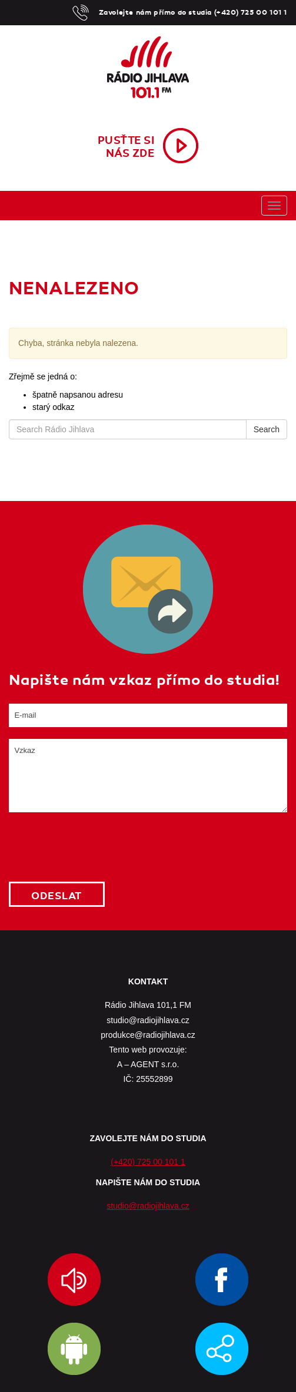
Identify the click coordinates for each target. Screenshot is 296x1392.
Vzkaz (148, 775)
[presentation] (98, 847)
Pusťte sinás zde (126, 147)
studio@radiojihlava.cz (148, 1206)
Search (267, 429)
